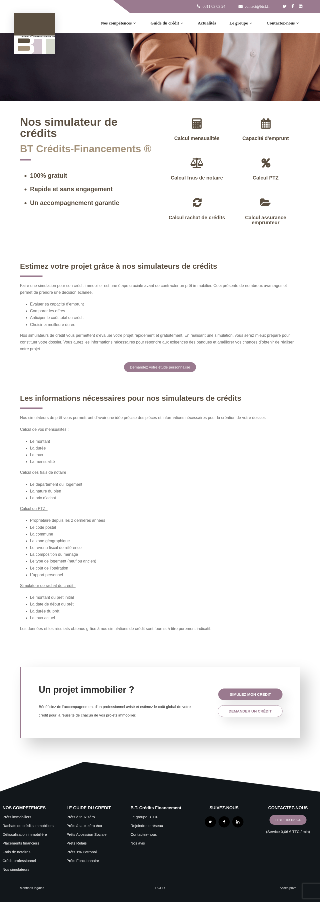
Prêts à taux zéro (80, 817)
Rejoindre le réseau (146, 826)
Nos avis (137, 843)
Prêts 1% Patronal (81, 852)
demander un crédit (250, 711)
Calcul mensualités (197, 138)
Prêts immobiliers (16, 817)
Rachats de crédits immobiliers (28, 826)
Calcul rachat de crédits (197, 217)
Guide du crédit (167, 23)
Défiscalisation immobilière (24, 834)
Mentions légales (32, 888)
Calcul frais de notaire (197, 177)
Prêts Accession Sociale (86, 834)
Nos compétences (119, 23)
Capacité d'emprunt (265, 138)
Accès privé (288, 888)
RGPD (160, 888)
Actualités (207, 23)
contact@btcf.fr (257, 6)
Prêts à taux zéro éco (84, 826)
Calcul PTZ (265, 177)
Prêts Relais (76, 843)
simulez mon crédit (250, 694)
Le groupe (241, 23)
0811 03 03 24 (213, 6)
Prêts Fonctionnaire (82, 860)
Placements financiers (20, 843)
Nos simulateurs (16, 869)
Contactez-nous (283, 23)
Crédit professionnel (19, 860)
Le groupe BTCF (144, 817)
